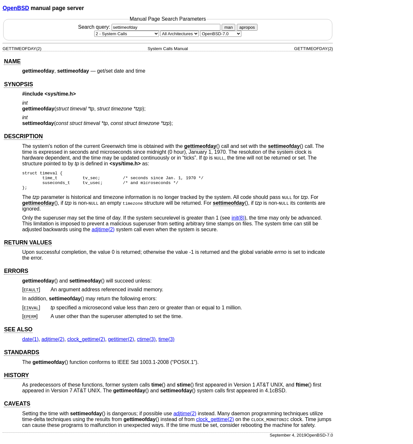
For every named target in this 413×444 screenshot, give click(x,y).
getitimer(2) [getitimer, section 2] (121, 343)
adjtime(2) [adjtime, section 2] (103, 233)
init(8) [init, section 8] (238, 221)
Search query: (150, 27)
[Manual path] (220, 34)
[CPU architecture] (179, 34)
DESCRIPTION (23, 136)
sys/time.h (60, 94)
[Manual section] (126, 34)
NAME (12, 61)
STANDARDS (21, 356)
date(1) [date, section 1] (30, 343)
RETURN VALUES (28, 246)
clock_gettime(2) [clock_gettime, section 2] (86, 343)
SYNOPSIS (18, 84)
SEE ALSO (18, 333)
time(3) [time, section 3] (166, 343)
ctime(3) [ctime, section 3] (146, 343)
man (228, 27)
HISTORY (16, 379)
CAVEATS (17, 407)
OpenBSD (16, 8)
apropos (247, 27)
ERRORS (16, 275)
